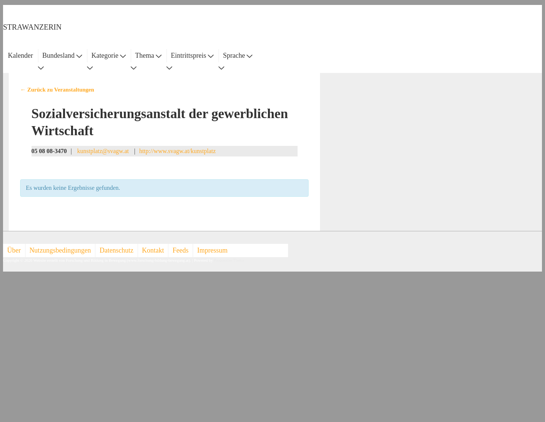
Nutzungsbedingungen (60, 250)
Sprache (237, 55)
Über (14, 250)
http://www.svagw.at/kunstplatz (177, 151)
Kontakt (153, 250)
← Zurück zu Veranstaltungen (57, 90)
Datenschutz (116, 250)
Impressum (212, 250)
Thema (148, 55)
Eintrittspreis (192, 55)
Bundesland (62, 55)
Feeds (181, 250)
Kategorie (108, 55)
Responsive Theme (229, 260)
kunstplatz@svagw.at (103, 151)
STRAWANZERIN (32, 27)
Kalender (20, 55)
